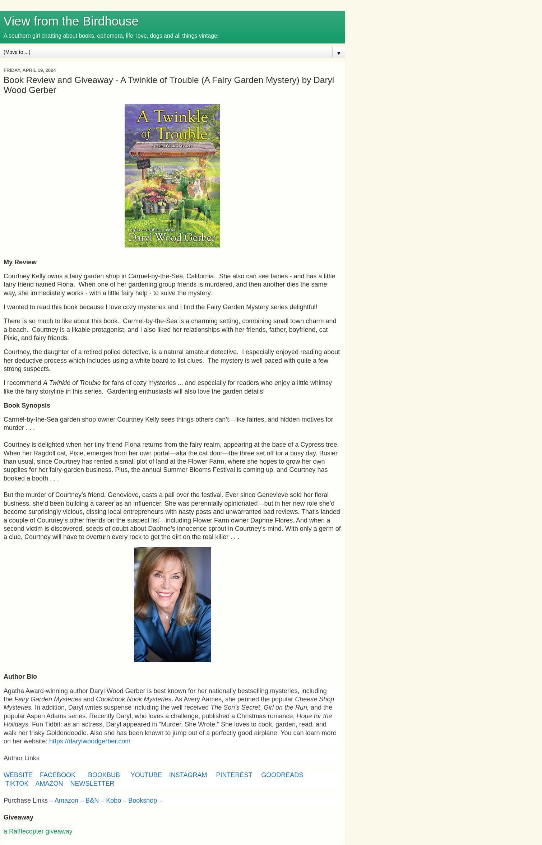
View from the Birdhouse (71, 21)
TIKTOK (17, 783)
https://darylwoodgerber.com (89, 741)
